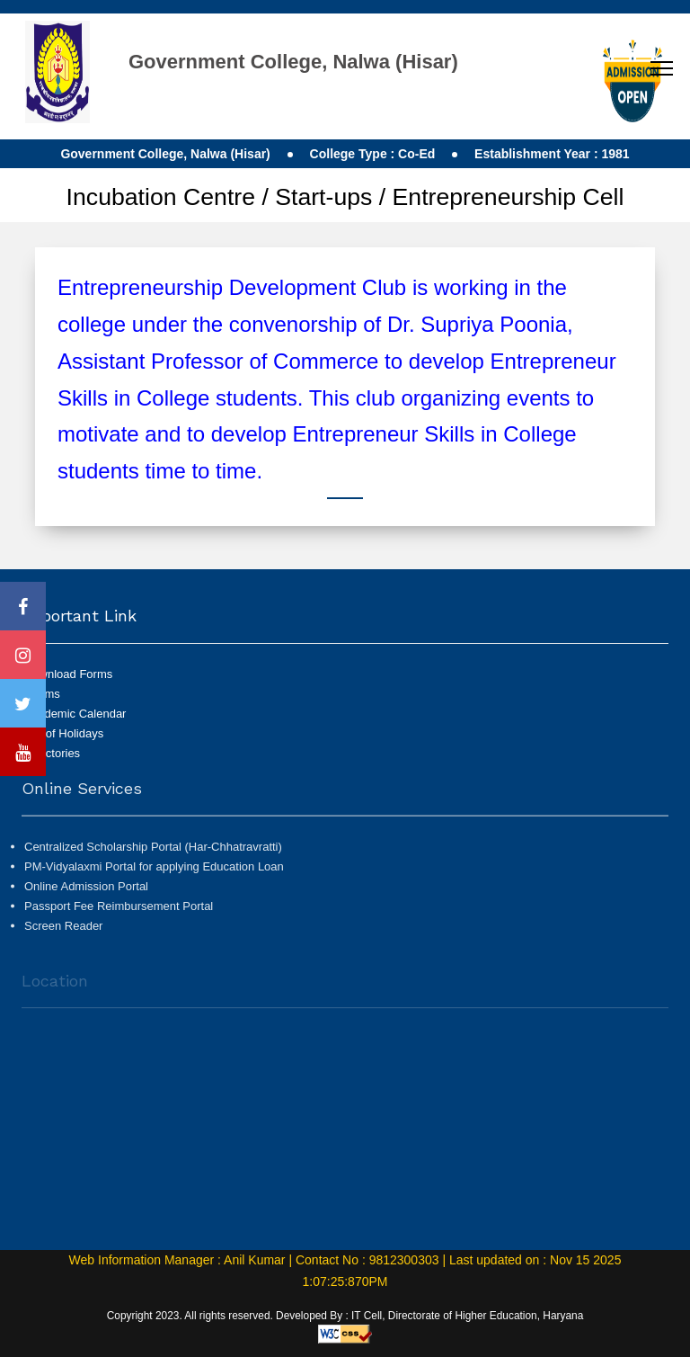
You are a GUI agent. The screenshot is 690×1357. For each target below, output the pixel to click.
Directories (52, 753)
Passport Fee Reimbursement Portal (118, 911)
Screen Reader (63, 931)
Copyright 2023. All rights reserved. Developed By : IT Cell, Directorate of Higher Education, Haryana (345, 1315)
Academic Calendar (75, 713)
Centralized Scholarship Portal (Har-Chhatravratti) (153, 852)
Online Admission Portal (86, 891)
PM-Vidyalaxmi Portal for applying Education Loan (154, 872)
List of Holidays (63, 733)
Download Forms (68, 674)
